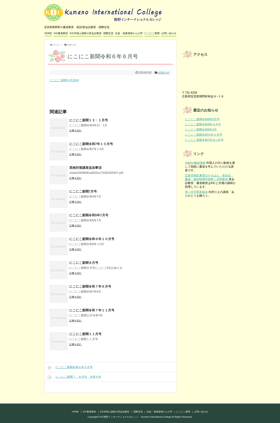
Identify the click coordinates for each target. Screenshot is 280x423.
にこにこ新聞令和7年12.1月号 (204, 139)
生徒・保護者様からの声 (129, 33)
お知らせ (163, 72)
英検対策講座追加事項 (85, 168)
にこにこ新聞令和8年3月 (201, 129)
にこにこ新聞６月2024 (64, 80)
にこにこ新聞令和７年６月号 (90, 286)
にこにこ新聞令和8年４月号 (203, 124)
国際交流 (108, 33)
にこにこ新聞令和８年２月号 (203, 134)
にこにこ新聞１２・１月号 (88, 120)
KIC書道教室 (61, 33)
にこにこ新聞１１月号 (85, 334)
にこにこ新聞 (152, 33)
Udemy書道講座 (195, 162)
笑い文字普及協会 (196, 191)
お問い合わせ (168, 33)
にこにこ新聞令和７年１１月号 (91, 310)
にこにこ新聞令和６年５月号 (70, 367)
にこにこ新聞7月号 (83, 191)
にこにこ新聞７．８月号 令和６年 (74, 377)
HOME (48, 33)
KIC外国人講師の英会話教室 (85, 33)
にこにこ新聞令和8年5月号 (202, 119)
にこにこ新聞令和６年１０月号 (91, 239)
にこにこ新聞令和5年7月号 (88, 215)
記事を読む (75, 130)
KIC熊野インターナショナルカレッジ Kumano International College (135, 416)
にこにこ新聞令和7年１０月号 (91, 144)
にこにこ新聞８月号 (83, 263)
